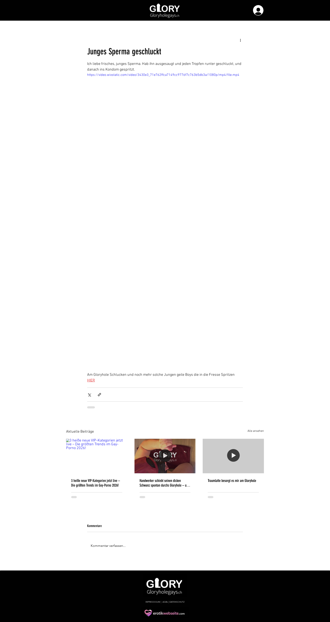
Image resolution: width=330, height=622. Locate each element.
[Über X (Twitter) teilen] (89, 395)
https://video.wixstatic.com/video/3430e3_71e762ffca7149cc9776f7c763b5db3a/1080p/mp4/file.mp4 (163, 75)
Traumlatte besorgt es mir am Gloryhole (232, 480)
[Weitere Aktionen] (240, 40)
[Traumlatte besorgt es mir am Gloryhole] (233, 456)
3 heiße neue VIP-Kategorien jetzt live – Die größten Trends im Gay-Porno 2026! (95, 483)
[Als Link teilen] (99, 395)
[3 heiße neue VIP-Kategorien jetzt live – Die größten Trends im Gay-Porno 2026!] (96, 456)
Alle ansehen (256, 431)
